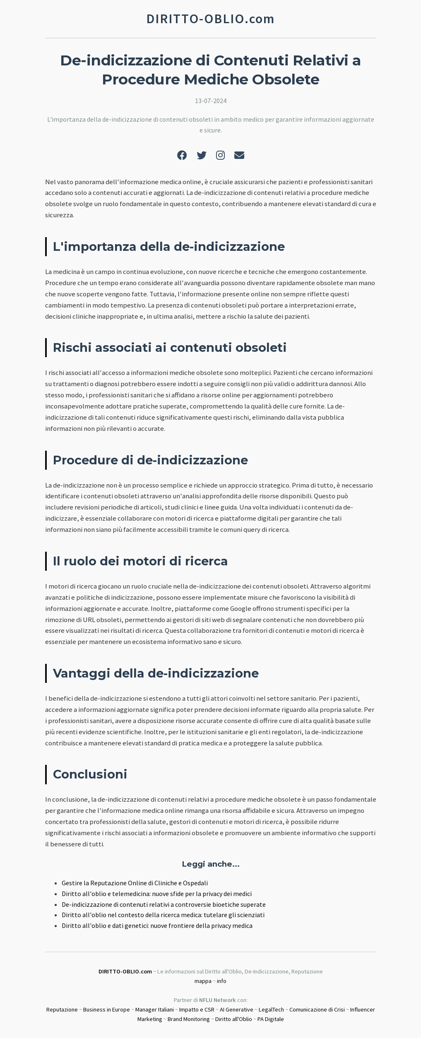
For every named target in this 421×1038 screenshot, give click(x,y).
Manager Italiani (154, 1009)
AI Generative (236, 1009)
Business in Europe (106, 1009)
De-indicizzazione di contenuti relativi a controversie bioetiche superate (164, 904)
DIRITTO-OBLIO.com (125, 971)
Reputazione (62, 1009)
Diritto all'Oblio (233, 1019)
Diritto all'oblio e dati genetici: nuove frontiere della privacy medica (157, 925)
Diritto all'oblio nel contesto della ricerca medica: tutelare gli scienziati (163, 915)
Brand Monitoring (189, 1019)
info (221, 981)
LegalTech (271, 1009)
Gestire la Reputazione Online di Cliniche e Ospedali (135, 883)
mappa (203, 981)
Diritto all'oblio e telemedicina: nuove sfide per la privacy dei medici (157, 893)
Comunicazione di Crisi (317, 1009)
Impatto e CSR (196, 1009)
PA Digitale (270, 1019)
